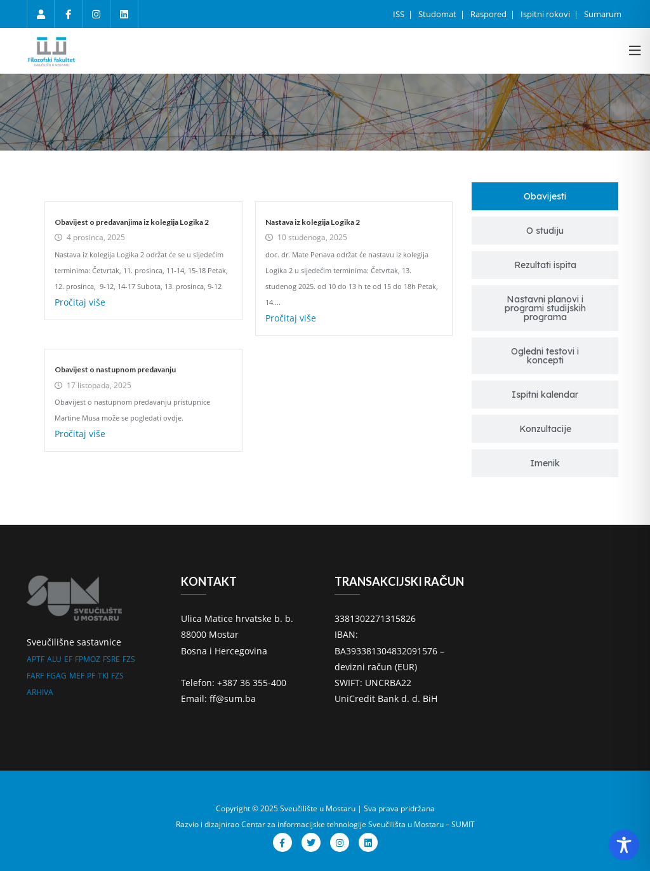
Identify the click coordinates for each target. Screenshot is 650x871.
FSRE (111, 659)
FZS (129, 659)
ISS (399, 14)
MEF (76, 675)
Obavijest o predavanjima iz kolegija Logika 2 (132, 222)
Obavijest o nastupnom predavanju (115, 369)
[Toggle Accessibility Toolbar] (623, 844)
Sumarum (602, 14)
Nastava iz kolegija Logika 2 (312, 222)
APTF (35, 659)
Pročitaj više (80, 302)
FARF (35, 675)
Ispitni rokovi (546, 14)
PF (91, 675)
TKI (103, 675)
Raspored (489, 14)
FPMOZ (87, 659)
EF (68, 659)
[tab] (545, 196)
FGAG (56, 675)
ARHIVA (40, 692)
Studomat (438, 14)
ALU (54, 659)
